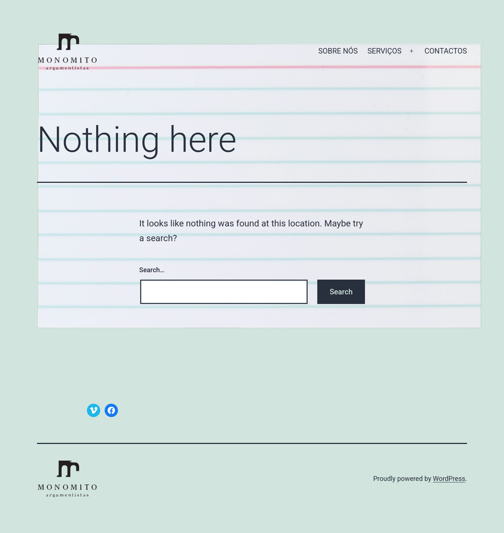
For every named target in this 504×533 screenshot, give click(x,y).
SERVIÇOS (385, 51)
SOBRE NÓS (338, 51)
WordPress (449, 478)
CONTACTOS (445, 51)
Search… (152, 270)
